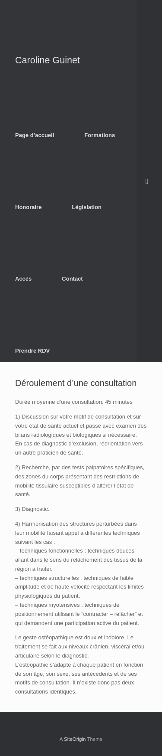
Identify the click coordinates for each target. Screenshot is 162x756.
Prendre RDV (32, 350)
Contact (72, 278)
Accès (23, 278)
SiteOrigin (75, 739)
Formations (99, 135)
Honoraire (28, 207)
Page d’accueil (34, 135)
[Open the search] (149, 181)
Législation (87, 207)
